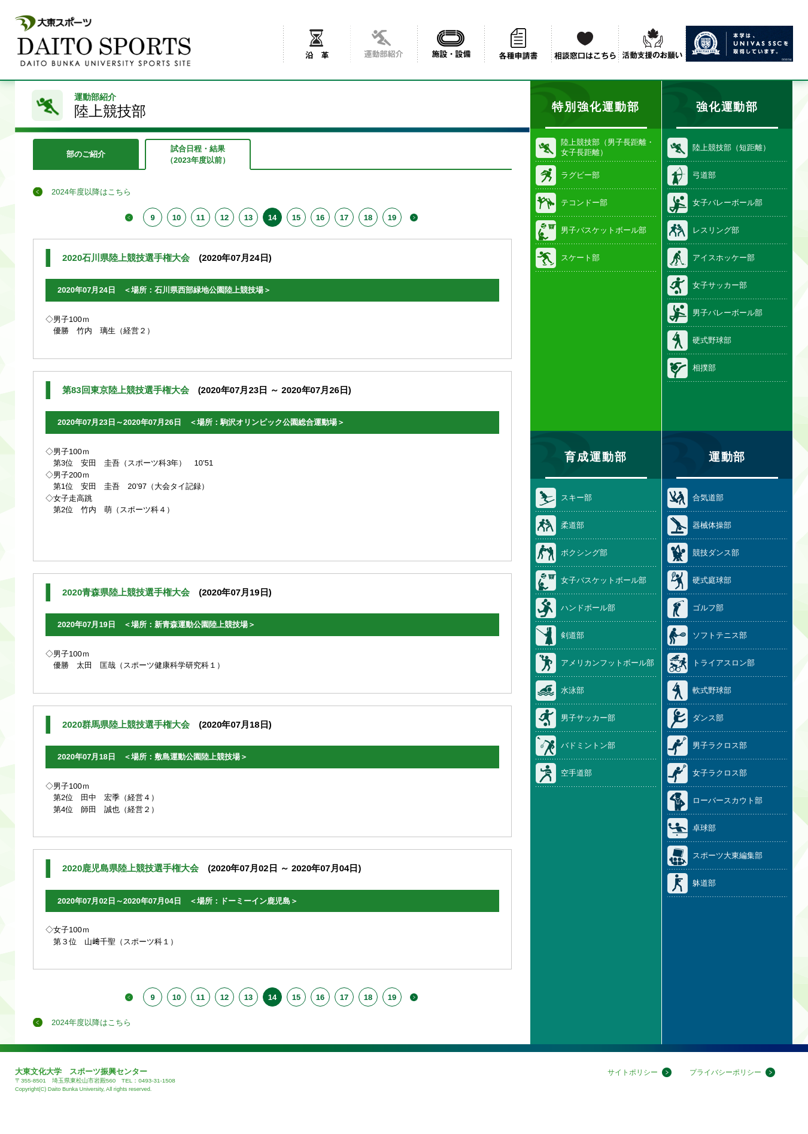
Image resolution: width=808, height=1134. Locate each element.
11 (200, 217)
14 (272, 217)
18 (368, 217)
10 (176, 217)
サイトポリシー (624, 1072)
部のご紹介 (85, 154)
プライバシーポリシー (722, 1072)
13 (248, 217)
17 (344, 217)
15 (296, 217)
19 (392, 217)
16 (320, 217)
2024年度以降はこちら (91, 191)
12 (224, 217)
